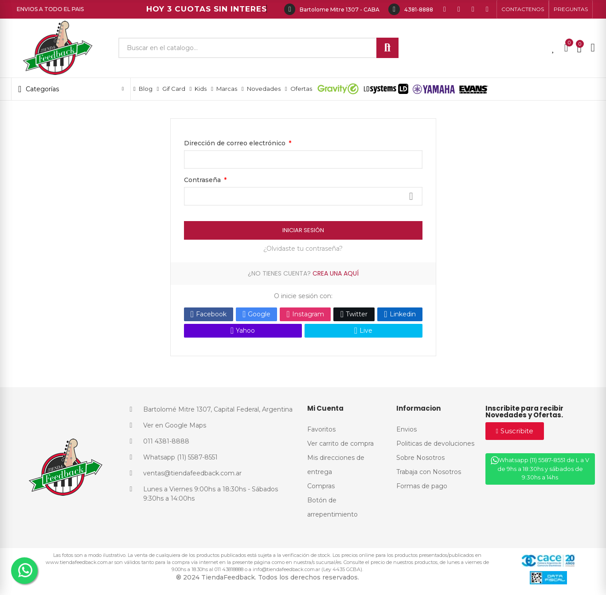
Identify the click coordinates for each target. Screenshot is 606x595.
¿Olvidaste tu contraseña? (303, 249)
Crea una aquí (336, 273)
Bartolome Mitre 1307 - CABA (339, 9)
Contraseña (203, 180)
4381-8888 (418, 9)
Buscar (387, 48)
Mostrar (411, 196)
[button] (523, 9)
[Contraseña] (303, 196)
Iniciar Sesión (303, 230)
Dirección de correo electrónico (235, 143)
